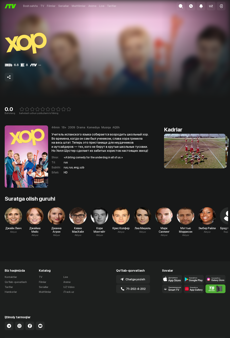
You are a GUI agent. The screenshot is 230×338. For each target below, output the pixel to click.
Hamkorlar (11, 291)
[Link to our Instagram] (19, 317)
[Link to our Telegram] (9, 317)
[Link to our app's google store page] (194, 279)
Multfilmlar (79, 6)
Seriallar (63, 6)
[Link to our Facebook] (30, 317)
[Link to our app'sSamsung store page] (215, 279)
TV (42, 6)
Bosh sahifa (30, 6)
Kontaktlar (11, 277)
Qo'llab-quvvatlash (16, 282)
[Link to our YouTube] (40, 317)
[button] (211, 6)
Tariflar (111, 6)
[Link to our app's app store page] (172, 279)
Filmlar (51, 6)
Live (101, 6)
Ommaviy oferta (191, 334)
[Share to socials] (9, 77)
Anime (92, 6)
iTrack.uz (68, 291)
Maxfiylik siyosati (215, 334)
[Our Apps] (172, 288)
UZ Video (68, 287)
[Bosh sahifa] (10, 6)
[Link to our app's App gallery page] (194, 288)
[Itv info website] (215, 288)
